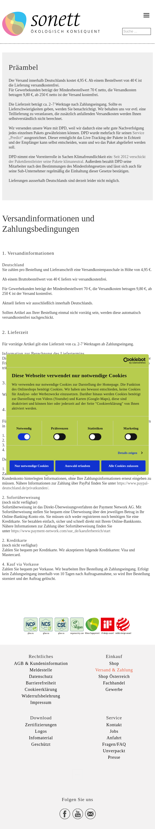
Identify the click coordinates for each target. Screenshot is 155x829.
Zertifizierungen (41, 724)
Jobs (114, 731)
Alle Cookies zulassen (124, 465)
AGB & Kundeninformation (41, 663)
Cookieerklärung (41, 689)
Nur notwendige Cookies (31, 465)
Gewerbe (114, 689)
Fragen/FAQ (114, 744)
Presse (114, 757)
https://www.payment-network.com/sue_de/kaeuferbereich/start (60, 531)
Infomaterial (41, 737)
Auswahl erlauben (77, 465)
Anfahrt (114, 737)
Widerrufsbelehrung (41, 696)
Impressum (41, 702)
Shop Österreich (114, 676)
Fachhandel (114, 682)
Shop (114, 663)
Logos (41, 731)
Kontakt (114, 724)
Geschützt (41, 744)
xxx (77, 774)
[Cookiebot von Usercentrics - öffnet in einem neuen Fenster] (127, 360)
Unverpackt (114, 750)
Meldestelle (41, 669)
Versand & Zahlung (114, 669)
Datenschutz (41, 676)
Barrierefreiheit (41, 682)
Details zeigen (127, 453)
